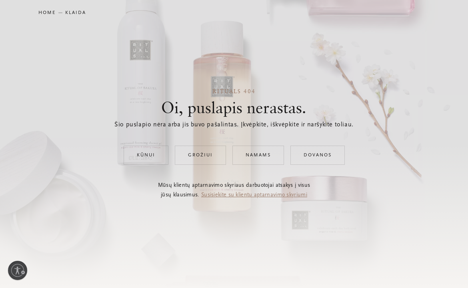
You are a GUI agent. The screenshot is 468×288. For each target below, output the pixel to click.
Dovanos (318, 155)
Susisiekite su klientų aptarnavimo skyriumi (254, 195)
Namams (258, 155)
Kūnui (146, 155)
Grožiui (200, 155)
